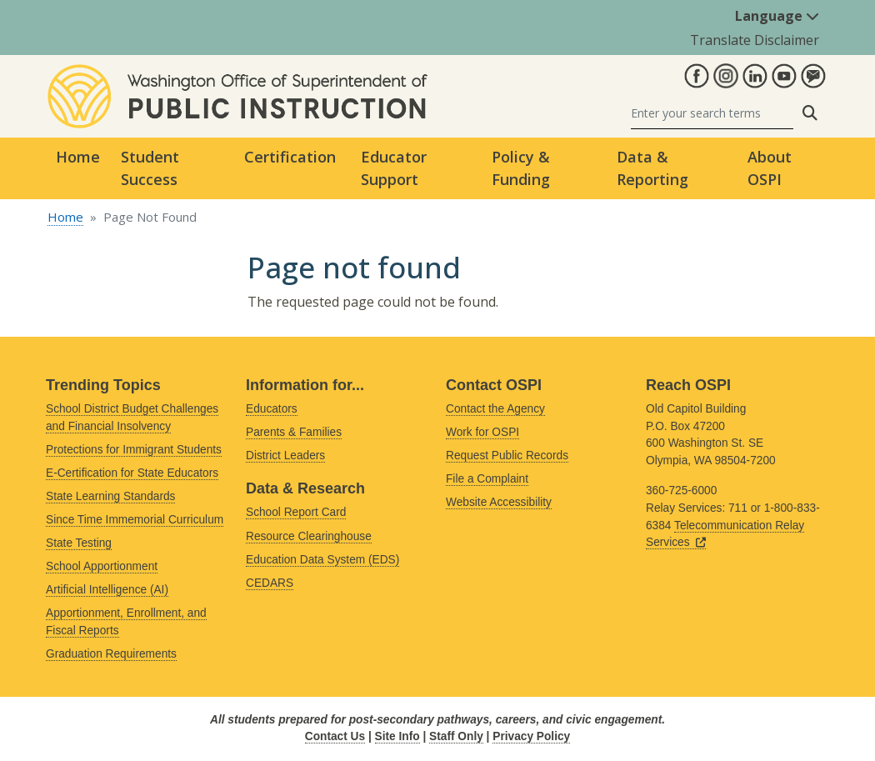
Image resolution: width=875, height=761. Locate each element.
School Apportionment (102, 566)
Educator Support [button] (394, 168)
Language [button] (777, 16)
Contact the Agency (495, 409)
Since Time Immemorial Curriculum (134, 519)
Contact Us (335, 736)
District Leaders (285, 455)
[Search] (712, 113)
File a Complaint (487, 479)
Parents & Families (294, 432)
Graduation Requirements (111, 654)
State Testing (79, 543)
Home (78, 157)
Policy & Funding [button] (521, 168)
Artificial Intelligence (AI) (107, 589)
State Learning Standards (110, 496)
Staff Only (456, 736)
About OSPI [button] (770, 168)
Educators (272, 409)
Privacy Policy (531, 736)
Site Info (397, 736)
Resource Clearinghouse (309, 536)
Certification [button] (290, 157)
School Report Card (296, 512)
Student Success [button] (150, 168)
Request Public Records (507, 455)
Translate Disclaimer (754, 40)
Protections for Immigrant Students (134, 449)
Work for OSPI (482, 432)
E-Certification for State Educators (132, 473)
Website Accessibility (499, 502)
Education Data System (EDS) (322, 559)
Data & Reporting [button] (652, 168)
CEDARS (269, 583)
